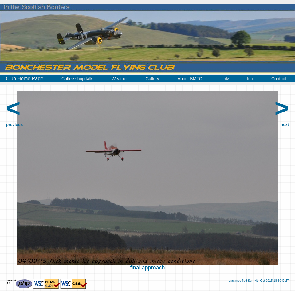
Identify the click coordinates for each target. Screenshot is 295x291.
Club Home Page (24, 78)
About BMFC (190, 78)
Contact (278, 78)
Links (225, 78)
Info (250, 78)
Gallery (152, 78)
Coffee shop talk (76, 78)
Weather (120, 78)
